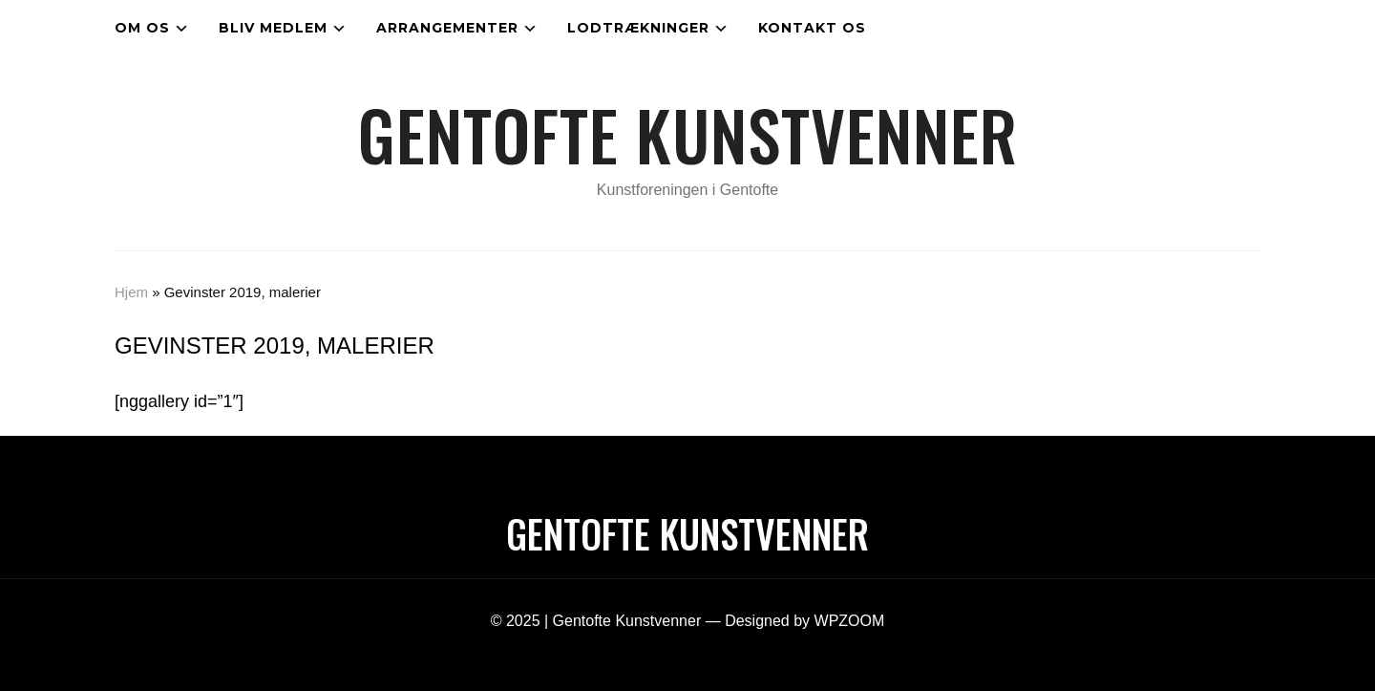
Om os (142, 27)
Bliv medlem (273, 27)
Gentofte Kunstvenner (688, 134)
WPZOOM (849, 621)
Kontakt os (812, 27)
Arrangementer (447, 27)
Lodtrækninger (638, 27)
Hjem (131, 292)
